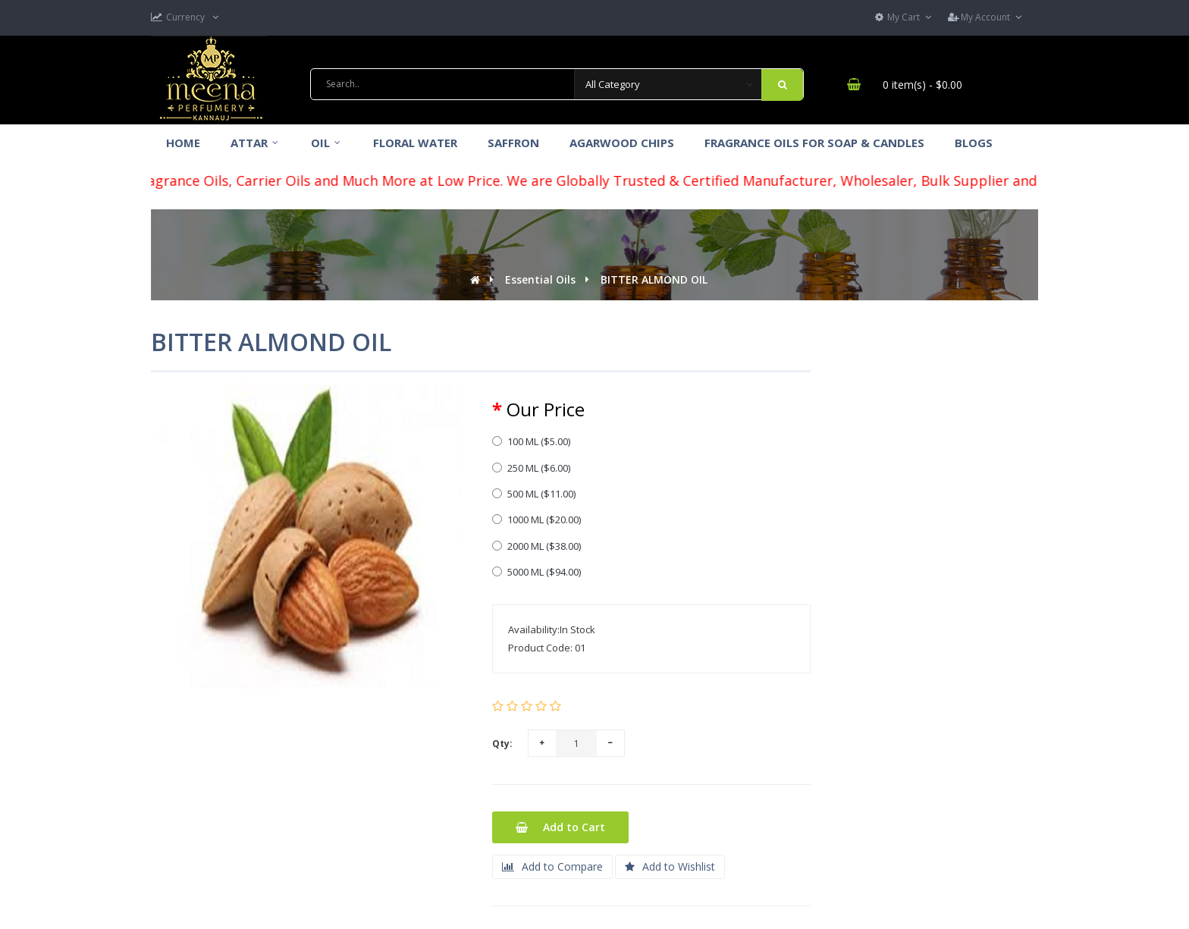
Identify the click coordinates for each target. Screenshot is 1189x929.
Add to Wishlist (670, 866)
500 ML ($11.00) (534, 494)
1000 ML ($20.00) (536, 519)
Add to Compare (552, 866)
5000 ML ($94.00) (536, 572)
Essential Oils (540, 279)
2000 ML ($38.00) (536, 546)
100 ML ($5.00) (531, 441)
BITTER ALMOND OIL (654, 279)
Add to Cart (560, 827)
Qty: (502, 743)
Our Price (546, 409)
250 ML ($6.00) (531, 468)
